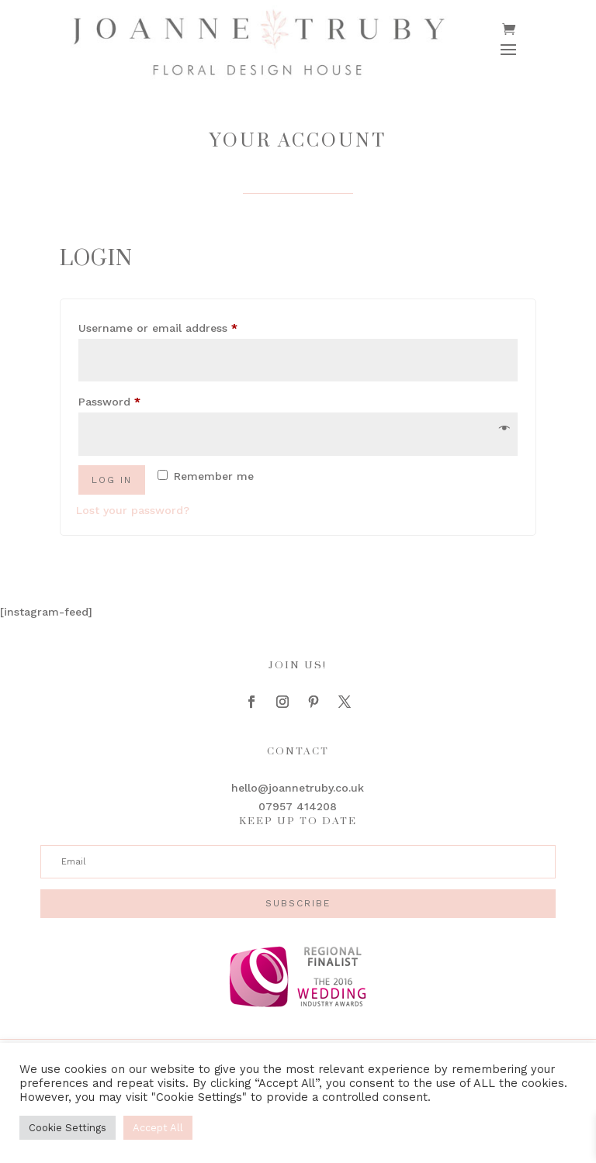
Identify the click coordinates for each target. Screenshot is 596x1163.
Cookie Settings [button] (67, 1128)
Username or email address (181, 325)
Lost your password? (132, 510)
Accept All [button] (158, 1128)
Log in (112, 480)
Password (133, 399)
